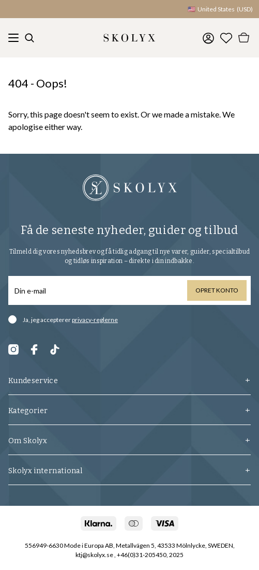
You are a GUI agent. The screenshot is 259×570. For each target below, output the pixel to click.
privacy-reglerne (95, 320)
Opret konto (216, 290)
